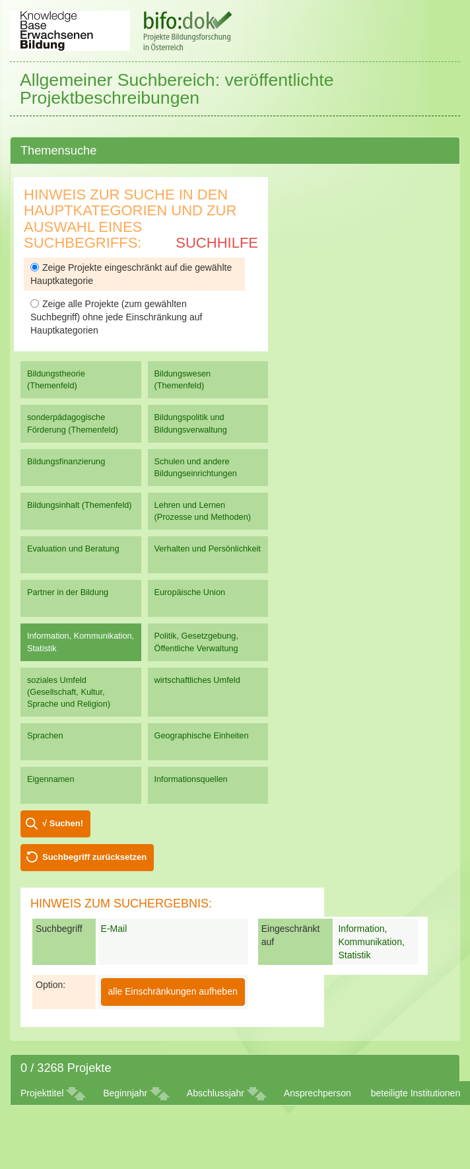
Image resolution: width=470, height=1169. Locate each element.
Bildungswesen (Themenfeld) (182, 379)
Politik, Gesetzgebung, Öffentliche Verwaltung (196, 642)
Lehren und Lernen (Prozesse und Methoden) (203, 511)
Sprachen (45, 735)
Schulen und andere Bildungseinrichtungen (195, 467)
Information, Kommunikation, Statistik (80, 642)
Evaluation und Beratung (73, 548)
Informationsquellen (191, 779)
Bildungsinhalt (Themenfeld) (79, 505)
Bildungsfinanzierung (66, 461)
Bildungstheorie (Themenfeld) (56, 379)
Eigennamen (51, 779)
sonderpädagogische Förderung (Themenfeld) (72, 423)
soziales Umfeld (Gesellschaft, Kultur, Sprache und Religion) (68, 692)
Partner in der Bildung (67, 592)
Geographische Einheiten (201, 735)
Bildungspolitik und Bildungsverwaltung (190, 423)
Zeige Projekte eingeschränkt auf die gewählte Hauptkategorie (131, 274)
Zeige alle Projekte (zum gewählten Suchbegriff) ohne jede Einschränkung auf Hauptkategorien (116, 317)
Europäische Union (190, 592)
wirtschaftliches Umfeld (197, 680)
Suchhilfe (217, 242)
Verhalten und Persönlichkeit (207, 548)
